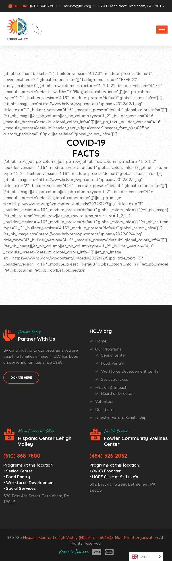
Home (100, 341)
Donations (104, 409)
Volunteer (104, 401)
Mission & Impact (110, 387)
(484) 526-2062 (108, 456)
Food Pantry (112, 363)
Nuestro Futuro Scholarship (120, 417)
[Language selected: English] (146, 556)
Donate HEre (21, 378)
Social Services (114, 379)
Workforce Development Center (130, 371)
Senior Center (113, 355)
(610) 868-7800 (43, 6)
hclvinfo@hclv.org (77, 6)
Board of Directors (118, 393)
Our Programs (108, 349)
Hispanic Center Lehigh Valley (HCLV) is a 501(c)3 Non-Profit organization (90, 537)
